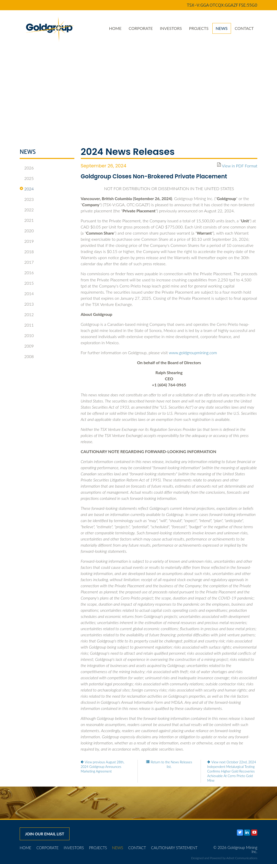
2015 (27, 283)
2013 (27, 304)
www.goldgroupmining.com (193, 352)
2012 (27, 315)
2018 (27, 252)
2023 (27, 199)
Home (115, 28)
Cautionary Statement (174, 847)
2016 (27, 273)
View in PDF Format (239, 165)
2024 (27, 189)
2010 (27, 335)
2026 (27, 168)
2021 (27, 220)
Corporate (141, 28)
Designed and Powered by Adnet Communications (224, 858)
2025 (27, 178)
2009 (27, 346)
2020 (27, 231)
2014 (27, 294)
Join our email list (44, 834)
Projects (199, 28)
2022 (27, 210)
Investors (171, 28)
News (222, 28)
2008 (27, 356)
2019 (27, 241)
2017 (27, 262)
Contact (244, 28)
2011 (27, 325)
